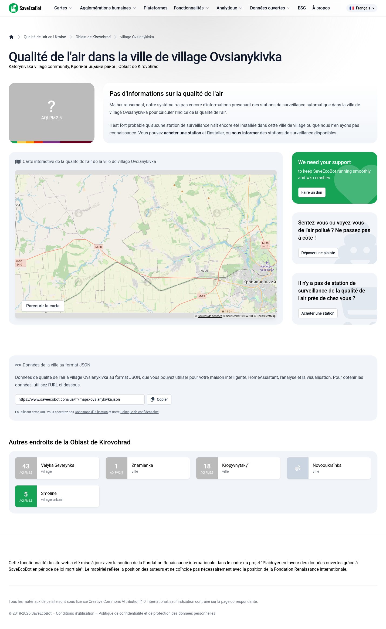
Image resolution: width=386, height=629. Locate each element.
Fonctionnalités (192, 8)
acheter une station (182, 132)
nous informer (245, 132)
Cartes (63, 8)
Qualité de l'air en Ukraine (45, 37)
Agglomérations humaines (108, 8)
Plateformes (155, 8)
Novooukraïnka (340, 465)
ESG (302, 8)
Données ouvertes (270, 8)
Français (362, 8)
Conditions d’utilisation (91, 412)
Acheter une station (318, 313)
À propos (321, 8)
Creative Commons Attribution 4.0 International (128, 601)
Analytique (230, 8)
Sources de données (210, 316)
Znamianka (159, 465)
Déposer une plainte (318, 253)
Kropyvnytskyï (249, 465)
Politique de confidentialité (139, 412)
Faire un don (312, 192)
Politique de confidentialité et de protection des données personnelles (157, 613)
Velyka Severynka (68, 465)
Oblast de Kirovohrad (93, 37)
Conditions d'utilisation (75, 613)
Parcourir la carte (43, 306)
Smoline (68, 493)
